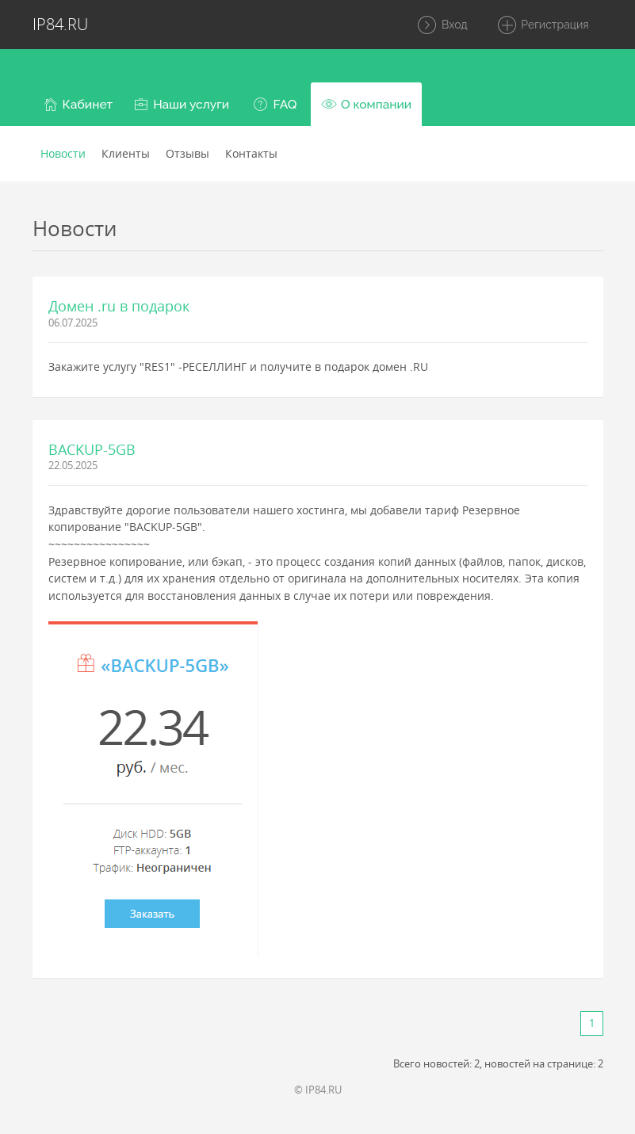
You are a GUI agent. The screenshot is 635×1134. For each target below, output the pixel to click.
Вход (441, 25)
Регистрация (542, 25)
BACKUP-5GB (92, 449)
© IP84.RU (318, 1089)
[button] (78, 104)
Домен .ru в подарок (118, 305)
